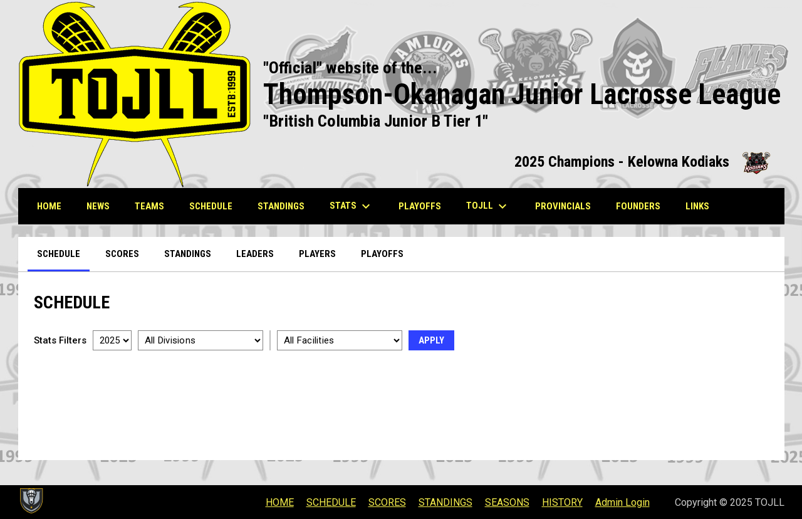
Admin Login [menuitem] (622, 502)
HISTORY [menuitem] (562, 502)
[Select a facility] (339, 340)
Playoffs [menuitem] (382, 254)
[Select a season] (112, 340)
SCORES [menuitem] (387, 502)
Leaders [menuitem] (255, 254)
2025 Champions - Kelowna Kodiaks (643, 161)
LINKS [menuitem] (702, 206)
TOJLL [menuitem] (488, 206)
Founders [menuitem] (643, 206)
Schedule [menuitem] (58, 254)
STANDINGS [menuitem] (281, 206)
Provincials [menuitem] (567, 206)
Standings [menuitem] (187, 254)
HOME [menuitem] (49, 206)
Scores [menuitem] (122, 254)
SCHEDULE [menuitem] (210, 206)
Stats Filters (60, 340)
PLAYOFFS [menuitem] (424, 206)
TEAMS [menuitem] (149, 206)
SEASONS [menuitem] (507, 502)
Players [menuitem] (317, 254)
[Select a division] (200, 340)
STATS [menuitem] (351, 206)
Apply (431, 340)
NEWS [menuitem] (98, 206)
